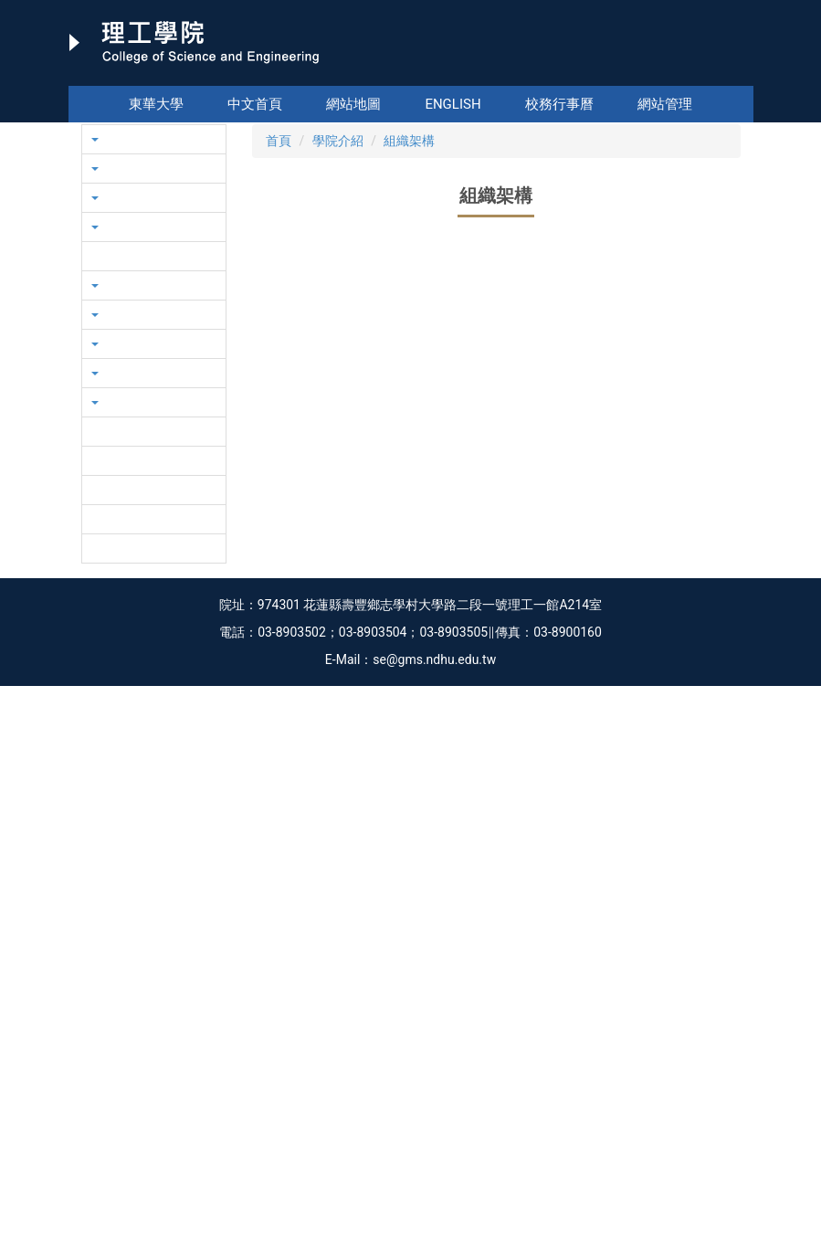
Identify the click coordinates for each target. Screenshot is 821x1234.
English (452, 104)
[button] (98, 216)
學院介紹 (337, 328)
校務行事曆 (559, 104)
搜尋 (737, 73)
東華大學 (156, 104)
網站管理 (664, 104)
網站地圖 (353, 104)
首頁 (278, 328)
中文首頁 (254, 104)
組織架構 (409, 328)
